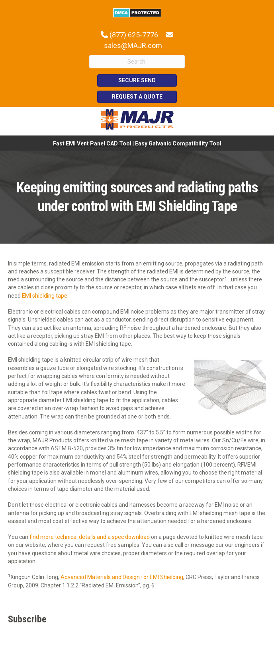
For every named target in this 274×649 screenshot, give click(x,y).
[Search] (137, 61)
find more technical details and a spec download (89, 537)
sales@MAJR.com (133, 45)
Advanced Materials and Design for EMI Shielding (122, 577)
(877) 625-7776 (134, 35)
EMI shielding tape (44, 296)
